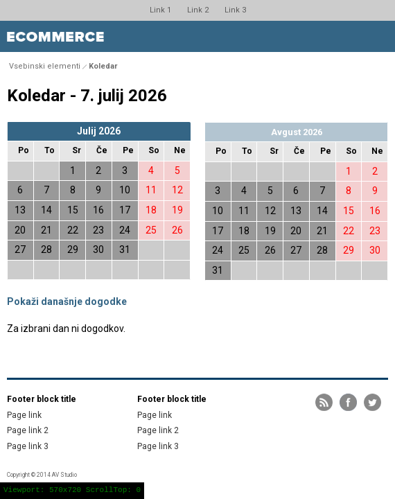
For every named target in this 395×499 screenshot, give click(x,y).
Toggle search (348, 36)
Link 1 (160, 10)
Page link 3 (28, 446)
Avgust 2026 (296, 132)
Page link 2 (28, 430)
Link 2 (198, 10)
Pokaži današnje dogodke (67, 301)
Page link (24, 415)
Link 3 (235, 10)
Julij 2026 (99, 131)
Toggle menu (379, 36)
